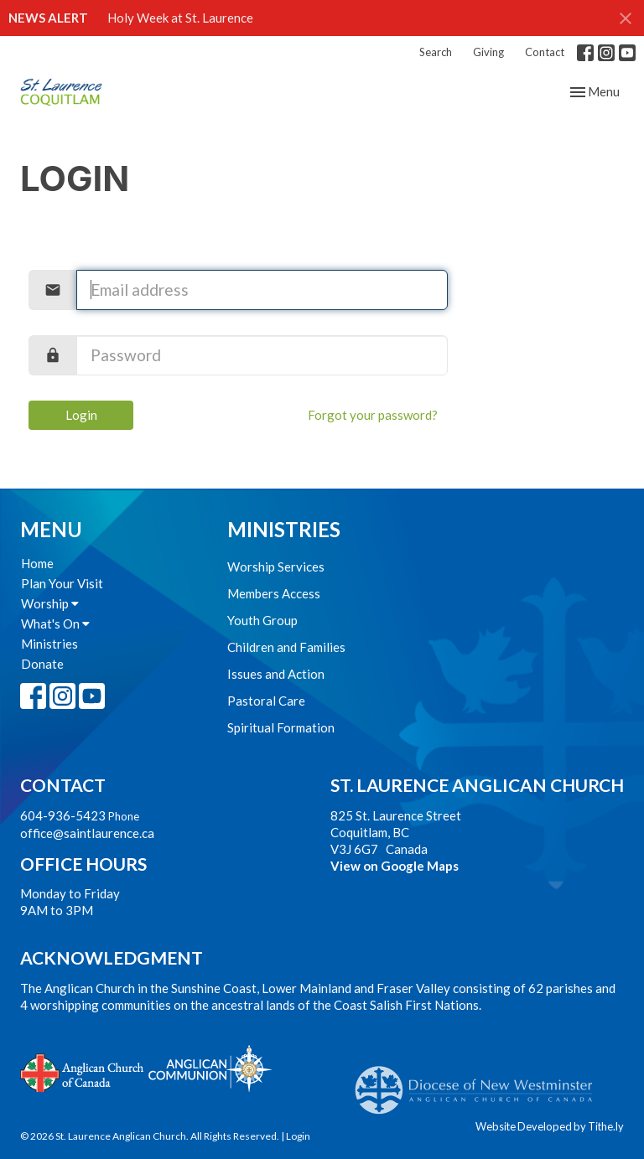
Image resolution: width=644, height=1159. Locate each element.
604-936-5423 (63, 815)
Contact (544, 52)
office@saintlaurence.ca (87, 833)
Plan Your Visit (62, 583)
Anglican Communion (210, 1068)
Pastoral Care (266, 700)
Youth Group (262, 620)
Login (81, 414)
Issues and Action (276, 673)
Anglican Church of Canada (82, 1071)
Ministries (49, 643)
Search (435, 52)
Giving (488, 52)
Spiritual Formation (281, 727)
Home (37, 563)
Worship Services (276, 566)
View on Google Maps (394, 865)
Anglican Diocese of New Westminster (480, 1082)
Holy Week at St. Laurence (180, 17)
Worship (50, 603)
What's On (55, 623)
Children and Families (286, 647)
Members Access (273, 593)
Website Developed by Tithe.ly (549, 1126)
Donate (42, 663)
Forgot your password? (373, 414)
